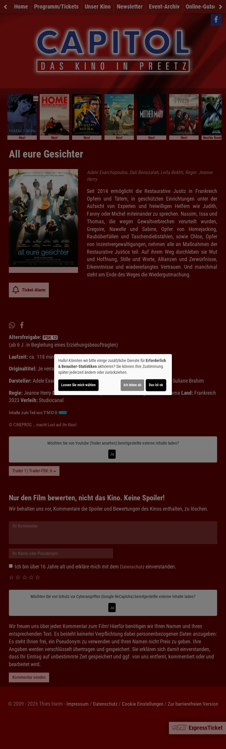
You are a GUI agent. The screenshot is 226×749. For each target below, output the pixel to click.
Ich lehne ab (132, 385)
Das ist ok (156, 385)
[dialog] (113, 374)
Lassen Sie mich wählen (78, 385)
